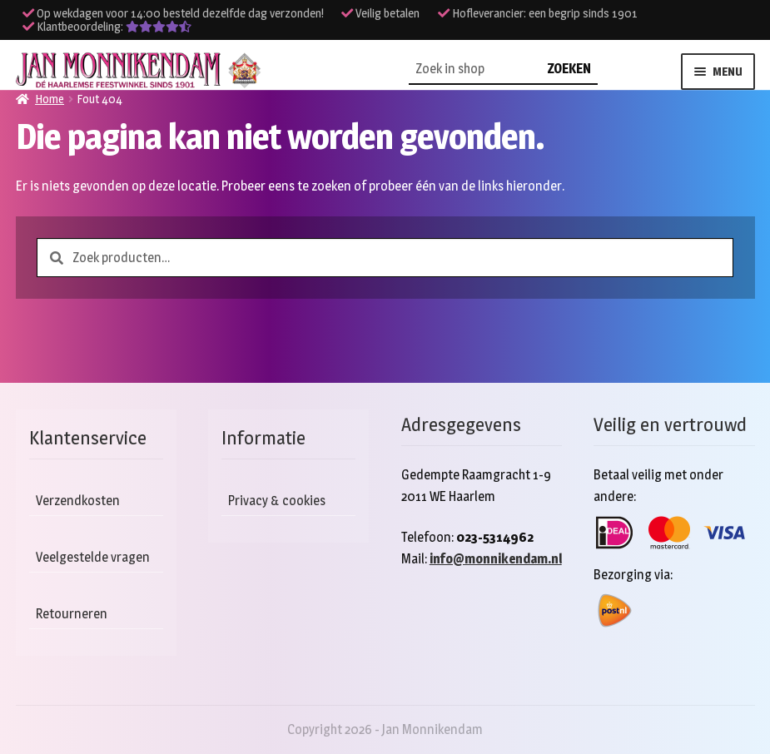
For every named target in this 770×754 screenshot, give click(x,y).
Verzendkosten (78, 500)
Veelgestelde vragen (93, 557)
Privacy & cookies (276, 500)
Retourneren (71, 614)
